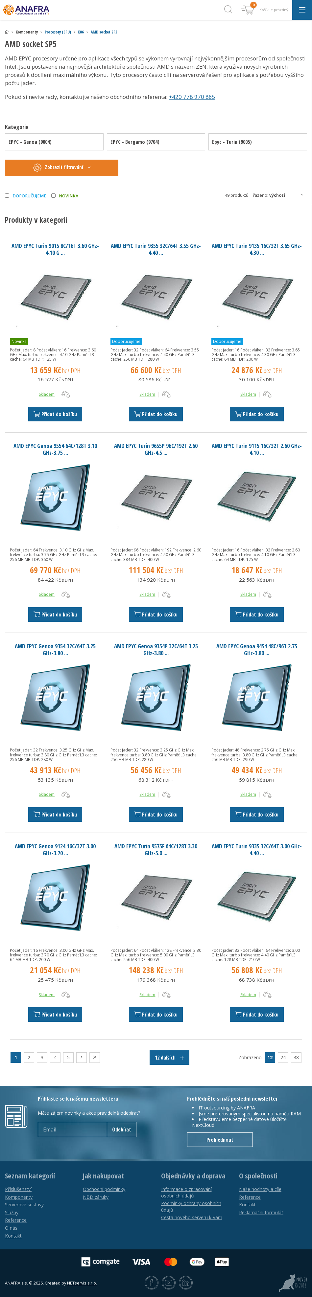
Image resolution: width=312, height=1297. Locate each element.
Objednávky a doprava (193, 1175)
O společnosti (258, 1175)
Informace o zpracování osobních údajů (186, 1192)
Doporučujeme (29, 195)
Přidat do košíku (55, 414)
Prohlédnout (219, 1139)
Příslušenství (18, 1189)
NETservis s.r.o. (82, 1283)
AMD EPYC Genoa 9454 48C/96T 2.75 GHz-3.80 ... (256, 649)
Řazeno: (280, 195)
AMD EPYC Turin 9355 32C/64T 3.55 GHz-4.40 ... (156, 249)
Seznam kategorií (30, 1175)
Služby (11, 1212)
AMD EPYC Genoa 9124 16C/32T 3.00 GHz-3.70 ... (55, 849)
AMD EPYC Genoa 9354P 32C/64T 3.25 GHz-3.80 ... (156, 649)
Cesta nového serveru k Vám (191, 1217)
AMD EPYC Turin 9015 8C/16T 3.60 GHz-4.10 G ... (55, 249)
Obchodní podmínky (104, 1189)
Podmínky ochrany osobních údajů (191, 1206)
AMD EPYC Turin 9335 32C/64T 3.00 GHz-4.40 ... (257, 849)
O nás (11, 1228)
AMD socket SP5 (104, 32)
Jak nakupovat (103, 1175)
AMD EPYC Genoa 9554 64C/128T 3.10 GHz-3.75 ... (55, 449)
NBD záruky (95, 1197)
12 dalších (169, 1057)
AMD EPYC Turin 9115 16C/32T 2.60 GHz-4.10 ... (257, 449)
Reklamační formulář (261, 1212)
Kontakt (13, 1236)
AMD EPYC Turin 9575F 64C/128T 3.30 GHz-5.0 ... (155, 849)
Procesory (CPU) (58, 32)
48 (296, 1057)
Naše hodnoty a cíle (260, 1189)
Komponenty (19, 1197)
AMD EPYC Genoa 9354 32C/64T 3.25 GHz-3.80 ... (55, 649)
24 (283, 1057)
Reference (16, 1220)
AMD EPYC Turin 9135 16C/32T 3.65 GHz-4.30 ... (257, 249)
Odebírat (121, 1129)
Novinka (68, 195)
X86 (81, 32)
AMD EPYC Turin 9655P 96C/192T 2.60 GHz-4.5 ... (156, 449)
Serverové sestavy (24, 1204)
